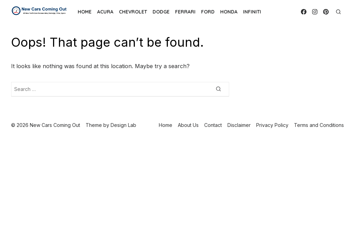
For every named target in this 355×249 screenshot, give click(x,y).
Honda (228, 12)
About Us (188, 125)
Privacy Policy (272, 125)
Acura (105, 12)
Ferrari (185, 12)
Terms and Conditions (319, 125)
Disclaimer (239, 125)
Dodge (161, 12)
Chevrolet (133, 12)
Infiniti (252, 12)
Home (85, 12)
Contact (213, 125)
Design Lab (123, 125)
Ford (208, 12)
